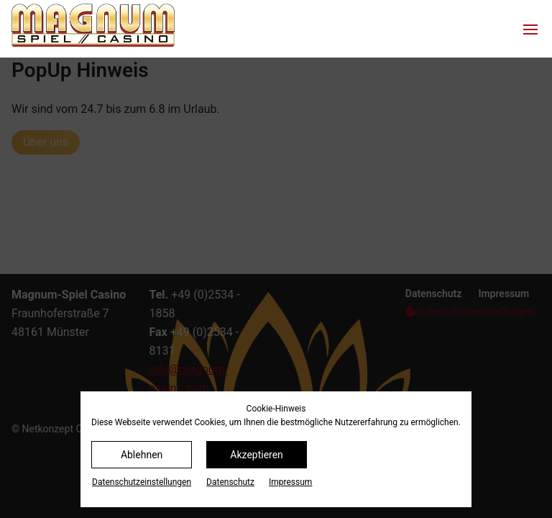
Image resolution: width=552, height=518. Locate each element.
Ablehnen (141, 454)
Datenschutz (230, 482)
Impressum (290, 482)
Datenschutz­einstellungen (141, 482)
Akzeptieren (256, 454)
